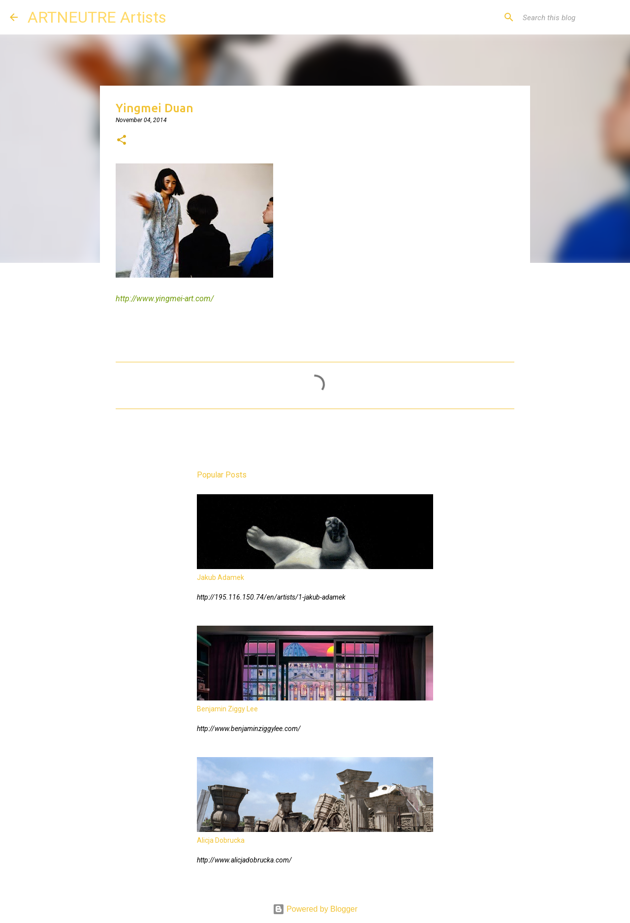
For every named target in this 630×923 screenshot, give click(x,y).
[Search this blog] (570, 17)
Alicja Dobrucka (221, 840)
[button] (121, 141)
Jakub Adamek (220, 577)
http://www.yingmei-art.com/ (165, 298)
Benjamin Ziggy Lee (227, 709)
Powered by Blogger (315, 909)
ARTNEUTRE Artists (97, 17)
